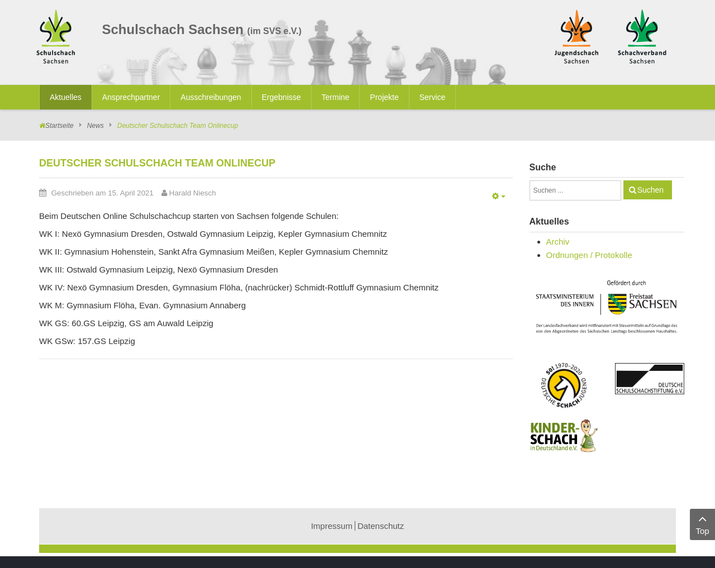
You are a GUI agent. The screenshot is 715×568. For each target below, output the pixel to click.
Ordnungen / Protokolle (589, 255)
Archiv (558, 241)
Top (702, 524)
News (95, 126)
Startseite (59, 126)
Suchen (650, 189)
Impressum (331, 526)
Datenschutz (381, 526)
